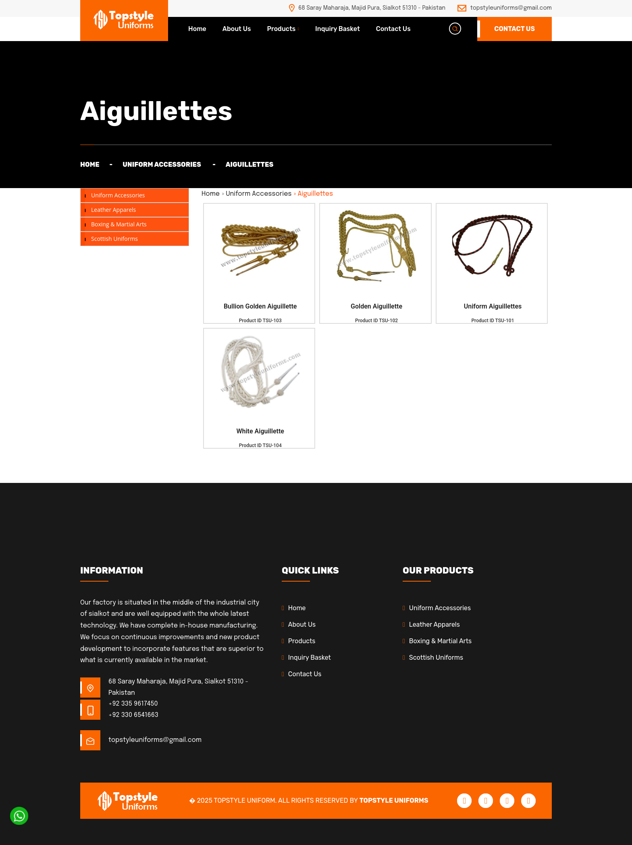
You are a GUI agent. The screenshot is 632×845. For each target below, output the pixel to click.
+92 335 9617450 (133, 703)
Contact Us (393, 29)
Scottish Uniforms (114, 238)
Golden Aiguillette (376, 306)
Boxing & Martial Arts (119, 224)
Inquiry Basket (337, 29)
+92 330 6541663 (133, 715)
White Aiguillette (260, 431)
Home (197, 29)
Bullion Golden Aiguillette (260, 306)
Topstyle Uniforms (394, 800)
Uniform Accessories (118, 195)
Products (281, 29)
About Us (236, 29)
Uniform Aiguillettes (493, 306)
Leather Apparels (113, 209)
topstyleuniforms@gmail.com (511, 8)
